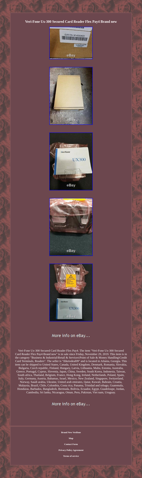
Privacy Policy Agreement (71, 450)
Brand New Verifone (71, 432)
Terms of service (71, 456)
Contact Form (71, 444)
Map (71, 438)
